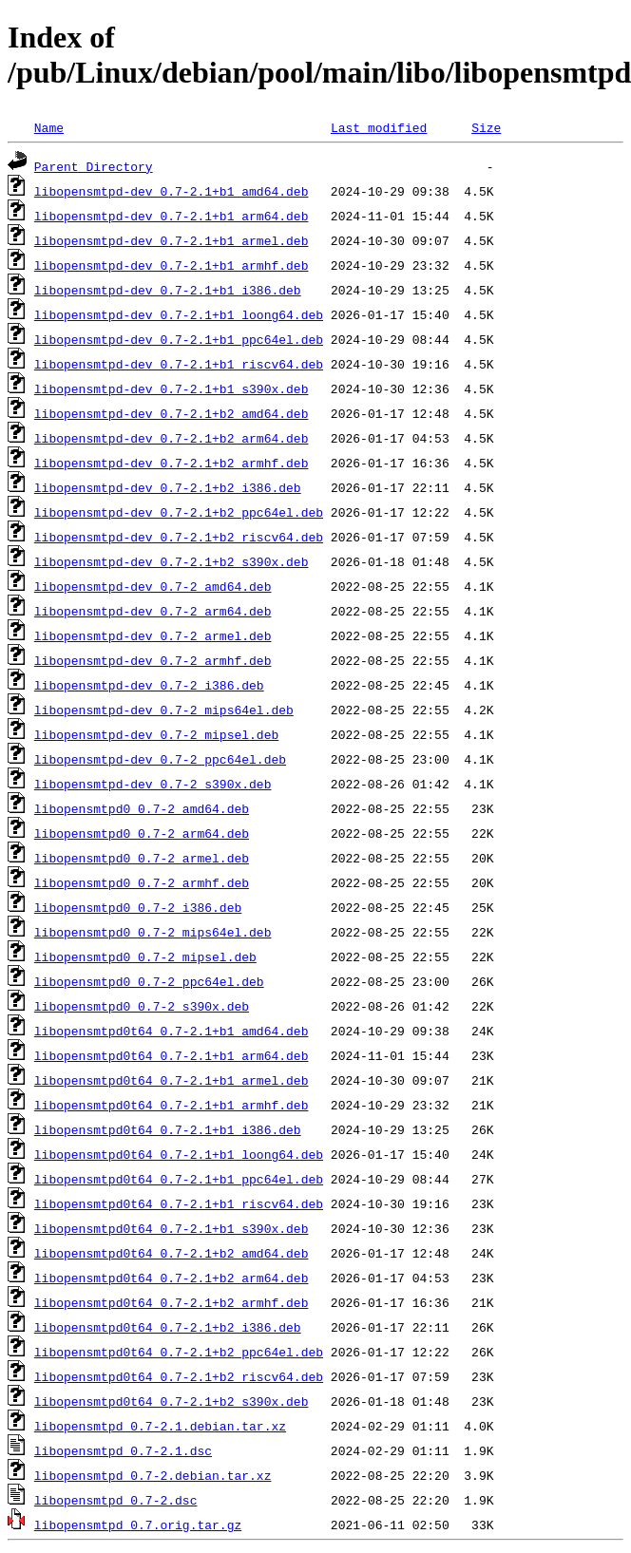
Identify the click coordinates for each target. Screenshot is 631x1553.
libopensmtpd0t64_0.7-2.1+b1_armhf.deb (171, 1104)
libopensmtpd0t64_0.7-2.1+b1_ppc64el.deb (178, 1178)
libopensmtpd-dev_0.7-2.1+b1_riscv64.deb (178, 363)
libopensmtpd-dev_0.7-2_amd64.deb (153, 586)
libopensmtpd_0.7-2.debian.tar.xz (153, 1475)
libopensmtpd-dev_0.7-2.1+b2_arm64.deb (171, 437)
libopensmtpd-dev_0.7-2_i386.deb (149, 684)
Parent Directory (93, 166)
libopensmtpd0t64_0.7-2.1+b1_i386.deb (167, 1129)
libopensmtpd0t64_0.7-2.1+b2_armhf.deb (171, 1302)
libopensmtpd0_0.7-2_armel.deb (141, 857)
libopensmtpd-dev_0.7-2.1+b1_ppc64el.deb (178, 339)
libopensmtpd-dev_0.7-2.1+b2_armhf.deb (171, 462)
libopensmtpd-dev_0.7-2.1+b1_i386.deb (167, 289)
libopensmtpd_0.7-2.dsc (116, 1499)
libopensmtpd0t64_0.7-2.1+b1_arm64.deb (171, 1055)
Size (486, 127)
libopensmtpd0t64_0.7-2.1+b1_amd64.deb (171, 1030)
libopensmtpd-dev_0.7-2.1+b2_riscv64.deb (178, 536)
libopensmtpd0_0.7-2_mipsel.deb (145, 956)
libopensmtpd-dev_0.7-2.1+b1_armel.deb (171, 240)
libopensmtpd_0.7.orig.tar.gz (137, 1524)
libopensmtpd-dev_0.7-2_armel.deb (153, 635)
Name (49, 127)
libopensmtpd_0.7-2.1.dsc (123, 1450)
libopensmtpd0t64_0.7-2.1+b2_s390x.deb (171, 1401)
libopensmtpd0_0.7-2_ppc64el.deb (149, 981)
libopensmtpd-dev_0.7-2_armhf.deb (153, 660)
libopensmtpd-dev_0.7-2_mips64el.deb (164, 709)
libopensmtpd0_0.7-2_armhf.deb (141, 882)
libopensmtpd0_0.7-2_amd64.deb (141, 808)
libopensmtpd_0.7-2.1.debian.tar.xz (160, 1425)
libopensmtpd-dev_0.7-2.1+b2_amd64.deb (171, 413)
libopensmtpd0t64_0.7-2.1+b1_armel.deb (171, 1080)
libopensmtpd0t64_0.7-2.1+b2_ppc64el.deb (178, 1351)
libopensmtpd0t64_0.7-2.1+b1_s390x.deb (171, 1228)
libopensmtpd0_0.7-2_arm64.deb (141, 833)
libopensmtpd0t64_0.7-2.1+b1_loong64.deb (178, 1154)
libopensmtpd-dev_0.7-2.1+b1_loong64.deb (178, 314)
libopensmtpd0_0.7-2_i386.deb (137, 907)
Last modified (379, 127)
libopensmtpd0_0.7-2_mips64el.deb (153, 931)
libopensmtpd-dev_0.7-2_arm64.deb (153, 610)
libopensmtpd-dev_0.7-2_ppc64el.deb (160, 758)
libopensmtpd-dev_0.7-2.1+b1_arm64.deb (171, 215)
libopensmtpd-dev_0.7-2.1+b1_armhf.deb (171, 265)
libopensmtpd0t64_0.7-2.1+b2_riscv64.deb (178, 1376)
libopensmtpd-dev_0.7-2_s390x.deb (153, 783)
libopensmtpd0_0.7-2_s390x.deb (141, 1005)
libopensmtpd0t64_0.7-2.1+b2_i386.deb (167, 1326)
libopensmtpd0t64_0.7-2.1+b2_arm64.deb (171, 1277)
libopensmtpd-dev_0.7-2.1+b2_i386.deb (167, 487)
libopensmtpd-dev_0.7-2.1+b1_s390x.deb (171, 388)
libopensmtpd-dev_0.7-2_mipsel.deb (156, 734)
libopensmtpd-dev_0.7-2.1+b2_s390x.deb (171, 561)
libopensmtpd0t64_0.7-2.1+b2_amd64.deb (171, 1252)
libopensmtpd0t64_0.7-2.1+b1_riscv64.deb (178, 1203)
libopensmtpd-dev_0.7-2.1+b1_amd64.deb (171, 190)
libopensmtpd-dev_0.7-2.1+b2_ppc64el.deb (178, 512)
